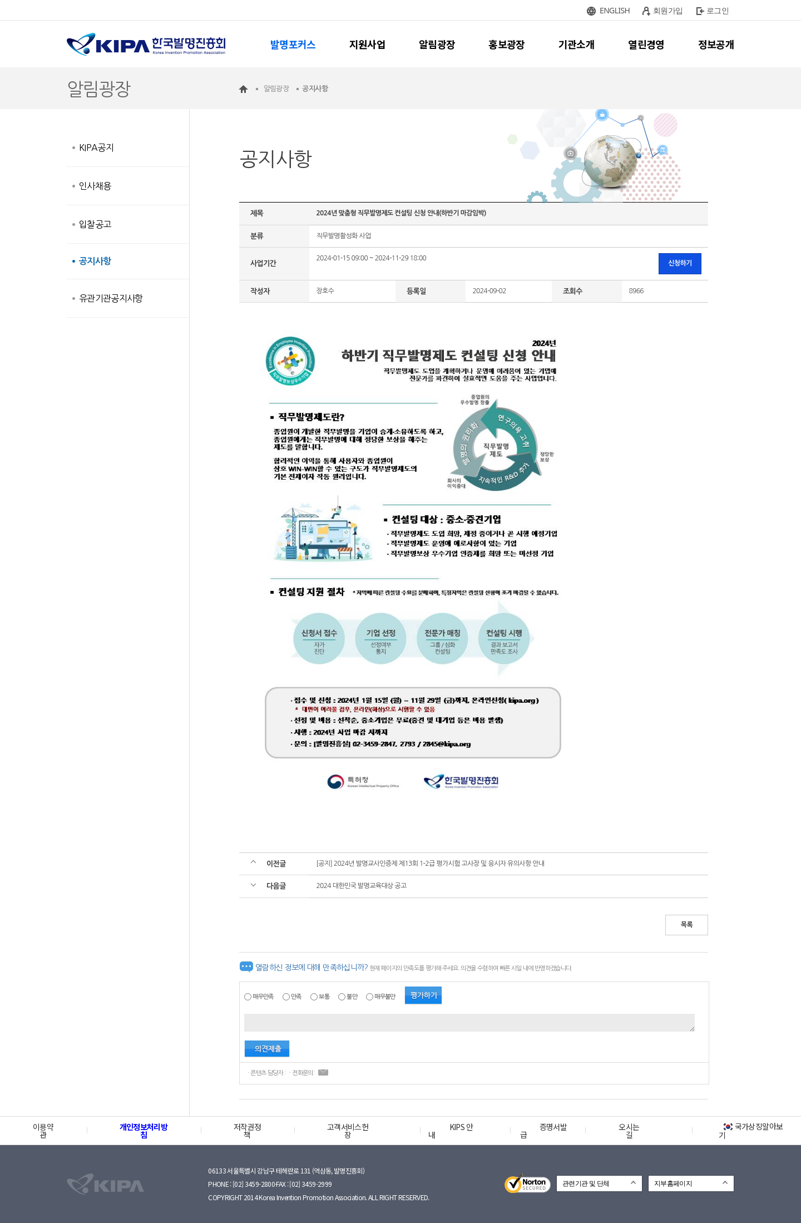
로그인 (717, 10)
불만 (352, 997)
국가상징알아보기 (751, 1131)
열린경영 (646, 44)
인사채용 (95, 185)
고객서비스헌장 (347, 1130)
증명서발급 (543, 1130)
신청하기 (680, 263)
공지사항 (95, 261)
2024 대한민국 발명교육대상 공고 (361, 885)
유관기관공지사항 (111, 298)
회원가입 (668, 10)
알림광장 (437, 44)
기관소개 (576, 44)
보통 (324, 997)
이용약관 (43, 1130)
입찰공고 (95, 224)
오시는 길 (629, 1130)
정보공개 (716, 44)
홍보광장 (506, 44)
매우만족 (263, 997)
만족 (296, 997)
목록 (687, 924)
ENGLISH (615, 10)
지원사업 (367, 44)
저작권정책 (247, 1130)
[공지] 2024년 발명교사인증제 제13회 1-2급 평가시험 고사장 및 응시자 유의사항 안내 (430, 863)
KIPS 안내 (450, 1130)
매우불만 (384, 997)
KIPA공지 (96, 147)
